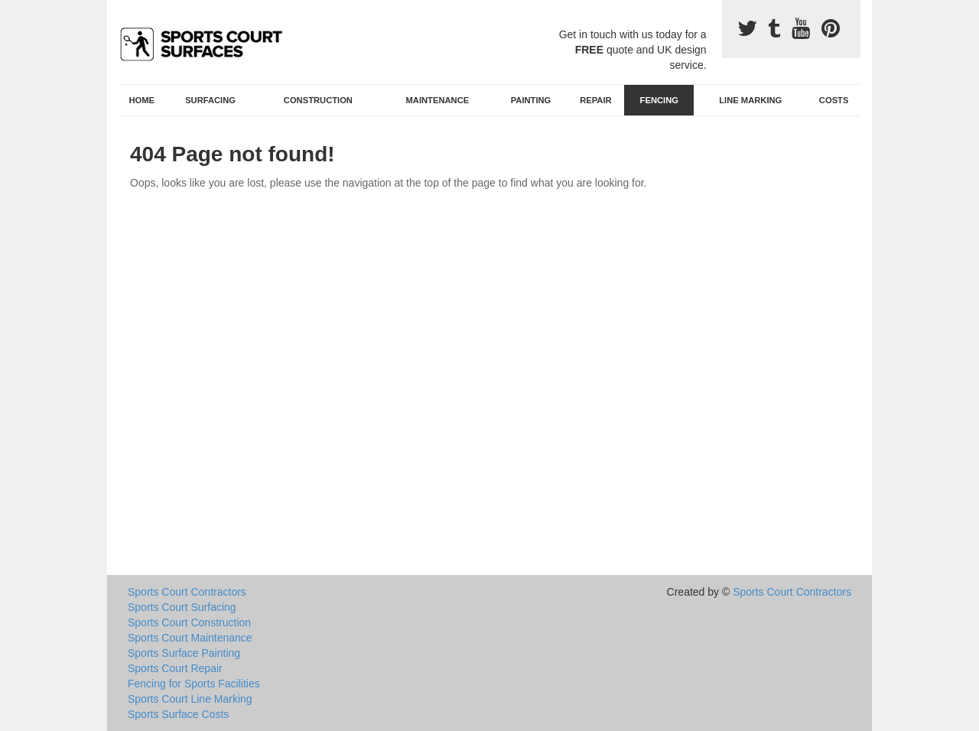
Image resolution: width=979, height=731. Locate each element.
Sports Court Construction (189, 622)
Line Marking (750, 100)
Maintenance (438, 100)
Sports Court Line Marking (190, 699)
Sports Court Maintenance (190, 638)
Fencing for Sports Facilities (194, 683)
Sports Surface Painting (184, 653)
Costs (834, 100)
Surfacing (210, 100)
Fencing (659, 100)
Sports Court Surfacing (182, 607)
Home (142, 100)
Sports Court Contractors (187, 592)
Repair (595, 100)
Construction (318, 100)
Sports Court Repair (175, 668)
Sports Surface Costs (178, 714)
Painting (531, 100)
